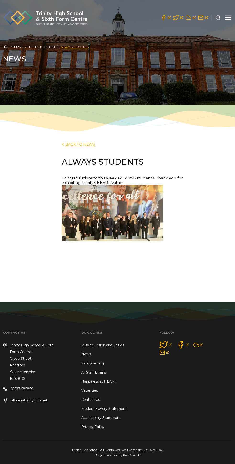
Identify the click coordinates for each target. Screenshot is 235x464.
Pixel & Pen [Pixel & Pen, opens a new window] (131, 455)
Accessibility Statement (101, 418)
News (18, 47)
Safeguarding (92, 363)
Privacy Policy (92, 427)
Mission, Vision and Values (102, 345)
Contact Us (90, 399)
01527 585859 (18, 389)
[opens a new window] (166, 17)
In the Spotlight (41, 47)
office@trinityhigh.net (25, 400)
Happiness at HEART (98, 381)
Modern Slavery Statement (104, 408)
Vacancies (89, 390)
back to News (78, 144)
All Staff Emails (93, 372)
